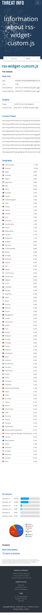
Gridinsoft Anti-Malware (21, 573)
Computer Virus (21, 587)
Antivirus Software (21, 570)
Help (21, 593)
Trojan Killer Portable (21, 576)
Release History (21, 598)
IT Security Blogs (21, 596)
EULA (27, 609)
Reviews (21, 601)
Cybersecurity (21, 582)
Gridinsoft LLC (21, 607)
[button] (32, 58)
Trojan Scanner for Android (21, 578)
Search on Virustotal (12, 553)
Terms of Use (33, 607)
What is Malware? (21, 589)
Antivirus (21, 585)
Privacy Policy (18, 609)
